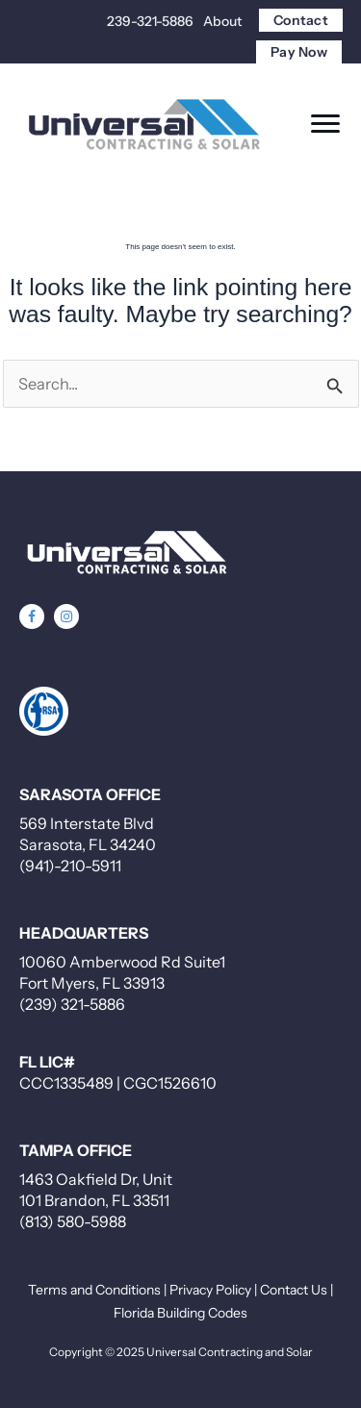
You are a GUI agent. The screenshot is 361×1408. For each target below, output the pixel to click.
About (222, 21)
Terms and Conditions (94, 1289)
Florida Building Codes (180, 1312)
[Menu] (325, 124)
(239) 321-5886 (72, 1004)
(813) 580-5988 (72, 1221)
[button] (31, 616)
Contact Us (293, 1289)
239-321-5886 (150, 21)
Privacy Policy (210, 1289)
